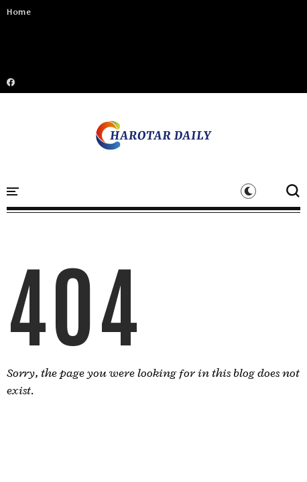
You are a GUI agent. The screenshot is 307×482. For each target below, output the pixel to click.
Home (19, 12)
